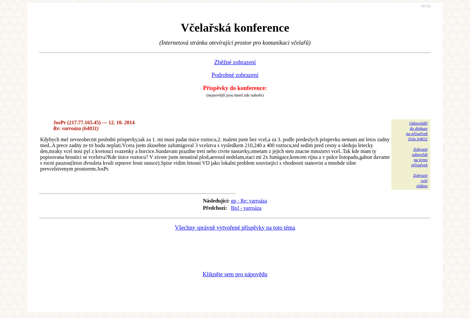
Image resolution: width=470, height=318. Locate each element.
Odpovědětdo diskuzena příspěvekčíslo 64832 (417, 131)
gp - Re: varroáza (249, 201)
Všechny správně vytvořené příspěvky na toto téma (235, 227)
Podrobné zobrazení (235, 75)
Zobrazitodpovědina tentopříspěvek (419, 157)
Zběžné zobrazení (235, 62)
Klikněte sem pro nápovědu (235, 274)
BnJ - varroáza (246, 208)
